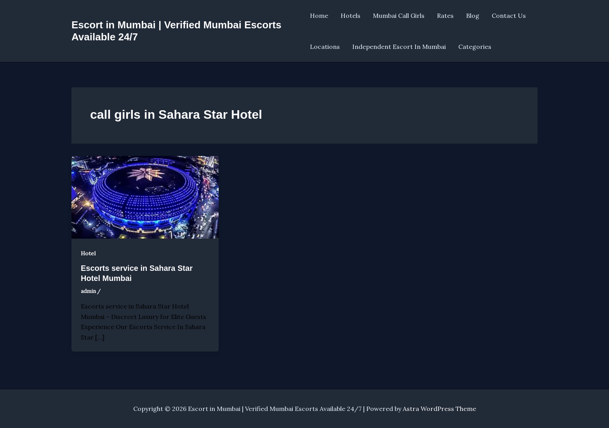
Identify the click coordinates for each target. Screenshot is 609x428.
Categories (474, 46)
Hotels (350, 15)
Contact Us (509, 15)
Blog (472, 15)
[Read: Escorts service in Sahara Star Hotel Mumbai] (145, 196)
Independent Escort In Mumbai (399, 46)
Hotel (88, 253)
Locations (325, 46)
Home (319, 15)
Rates (445, 15)
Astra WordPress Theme (439, 408)
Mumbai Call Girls (399, 15)
